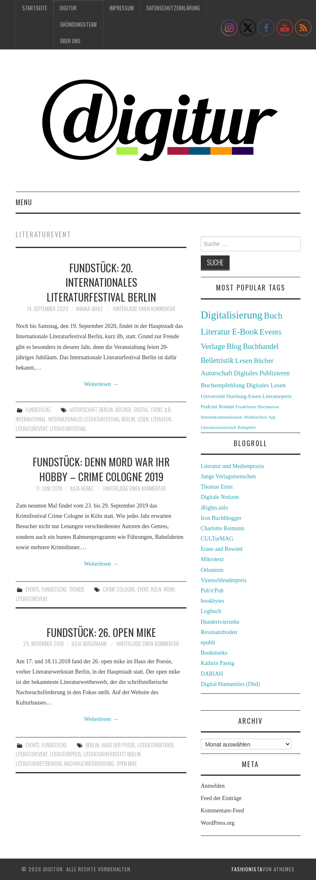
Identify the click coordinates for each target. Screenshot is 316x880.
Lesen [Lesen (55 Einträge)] (243, 360)
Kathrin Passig (218, 663)
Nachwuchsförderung (89, 764)
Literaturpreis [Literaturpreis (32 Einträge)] (277, 396)
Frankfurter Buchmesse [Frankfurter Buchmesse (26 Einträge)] (257, 406)
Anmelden (213, 786)
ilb (167, 410)
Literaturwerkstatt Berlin (112, 754)
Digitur (68, 8)
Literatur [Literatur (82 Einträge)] (216, 331)
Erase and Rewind (222, 549)
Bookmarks (214, 653)
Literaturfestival (68, 429)
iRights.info (214, 508)
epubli (208, 642)
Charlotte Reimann (222, 528)
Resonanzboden (219, 632)
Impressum (121, 8)
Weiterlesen (101, 384)
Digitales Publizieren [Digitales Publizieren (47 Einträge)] (262, 373)
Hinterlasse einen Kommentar (144, 309)
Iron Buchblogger (221, 518)
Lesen (143, 419)
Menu (24, 202)
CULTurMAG (217, 539)
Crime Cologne (119, 589)
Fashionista (247, 869)
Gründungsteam (78, 24)
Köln (156, 589)
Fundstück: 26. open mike (101, 632)
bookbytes (213, 601)
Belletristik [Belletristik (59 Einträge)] (217, 360)
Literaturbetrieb (155, 745)
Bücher (123, 410)
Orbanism (212, 570)
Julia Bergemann (89, 644)
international (31, 419)
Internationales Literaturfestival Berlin (91, 419)
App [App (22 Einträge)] (271, 417)
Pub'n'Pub (212, 590)
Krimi (169, 589)
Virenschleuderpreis (224, 580)
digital (141, 410)
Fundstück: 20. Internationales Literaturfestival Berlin (101, 282)
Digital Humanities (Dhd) (230, 684)
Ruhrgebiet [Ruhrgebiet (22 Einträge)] (246, 427)
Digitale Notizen (220, 497)
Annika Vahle (89, 309)
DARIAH (212, 674)
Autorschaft (83, 410)
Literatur (161, 419)
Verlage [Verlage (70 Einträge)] (213, 346)
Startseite (34, 8)
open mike (126, 764)
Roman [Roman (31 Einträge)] (226, 407)
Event (156, 410)
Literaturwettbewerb (39, 764)
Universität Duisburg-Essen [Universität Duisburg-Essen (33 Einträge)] (231, 396)
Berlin (106, 410)
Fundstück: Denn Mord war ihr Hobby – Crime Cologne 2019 (101, 469)
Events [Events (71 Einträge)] (270, 332)
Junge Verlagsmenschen (228, 476)
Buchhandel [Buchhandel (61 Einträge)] (261, 346)
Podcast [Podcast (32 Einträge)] (209, 406)
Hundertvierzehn (220, 622)
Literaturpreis (65, 754)
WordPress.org (218, 823)
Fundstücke (38, 410)
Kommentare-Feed (222, 810)
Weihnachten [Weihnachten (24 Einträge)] (255, 416)
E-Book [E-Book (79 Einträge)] (245, 331)
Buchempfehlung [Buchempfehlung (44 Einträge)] (223, 385)
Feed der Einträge (221, 798)
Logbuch (211, 611)
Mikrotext (212, 559)
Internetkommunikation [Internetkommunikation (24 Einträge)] (222, 416)
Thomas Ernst (217, 487)
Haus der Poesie (118, 745)
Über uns (70, 41)
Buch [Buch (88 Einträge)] (273, 316)
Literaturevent (31, 429)
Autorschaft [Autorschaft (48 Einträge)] (216, 373)
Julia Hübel (81, 488)
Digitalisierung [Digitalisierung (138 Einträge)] (232, 315)
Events (32, 589)
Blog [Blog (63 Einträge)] (233, 346)
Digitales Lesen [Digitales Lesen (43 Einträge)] (266, 385)
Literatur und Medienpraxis (232, 466)
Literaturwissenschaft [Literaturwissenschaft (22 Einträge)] (218, 427)
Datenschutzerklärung (173, 8)
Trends (76, 589)
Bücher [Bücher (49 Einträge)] (264, 361)
